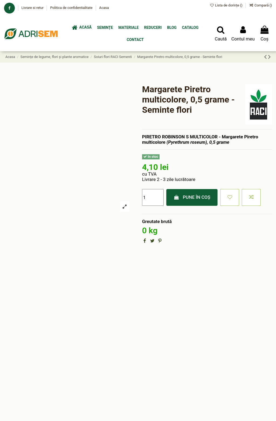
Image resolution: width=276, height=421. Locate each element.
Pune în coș (192, 197)
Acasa (104, 8)
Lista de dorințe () (226, 5)
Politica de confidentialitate (71, 8)
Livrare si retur (32, 8)
